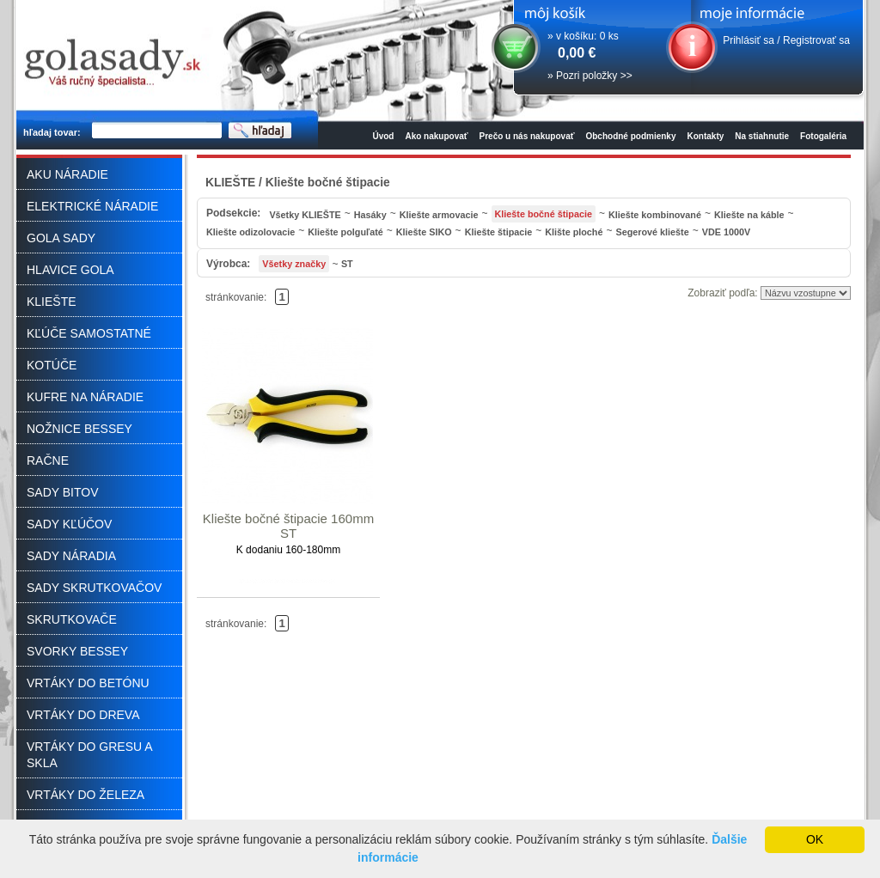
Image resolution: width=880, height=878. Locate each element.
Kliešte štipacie (499, 232)
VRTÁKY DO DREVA (83, 715)
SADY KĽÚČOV (69, 524)
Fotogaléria (823, 136)
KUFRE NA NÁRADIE (85, 397)
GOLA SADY (61, 238)
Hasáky (370, 215)
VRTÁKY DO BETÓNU (88, 683)
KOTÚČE (51, 365)
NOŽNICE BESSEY (79, 429)
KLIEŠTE (51, 301)
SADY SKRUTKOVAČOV (94, 587)
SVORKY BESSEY (77, 651)
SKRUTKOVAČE (72, 619)
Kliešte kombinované (654, 215)
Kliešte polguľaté (345, 232)
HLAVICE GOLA (70, 270)
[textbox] (157, 131)
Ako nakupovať (436, 136)
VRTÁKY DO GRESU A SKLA (89, 755)
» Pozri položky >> (589, 76)
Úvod (383, 136)
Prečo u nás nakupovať (527, 136)
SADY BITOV (63, 492)
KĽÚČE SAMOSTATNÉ (89, 333)
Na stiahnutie (762, 136)
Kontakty (706, 136)
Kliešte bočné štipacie (543, 214)
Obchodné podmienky (630, 136)
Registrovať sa (816, 40)
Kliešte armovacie (439, 215)
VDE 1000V (726, 232)
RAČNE (48, 460)
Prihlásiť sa (748, 40)
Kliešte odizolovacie (250, 232)
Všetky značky (294, 264)
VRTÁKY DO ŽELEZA (85, 795)
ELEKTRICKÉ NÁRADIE (92, 206)
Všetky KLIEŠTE (304, 215)
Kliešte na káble (749, 215)
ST (347, 264)
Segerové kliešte (651, 232)
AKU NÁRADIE (67, 174)
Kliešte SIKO (424, 232)
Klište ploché (573, 232)
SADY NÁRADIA (71, 556)
